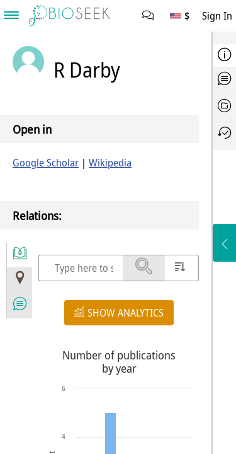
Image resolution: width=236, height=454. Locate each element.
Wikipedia (110, 163)
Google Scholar (46, 163)
